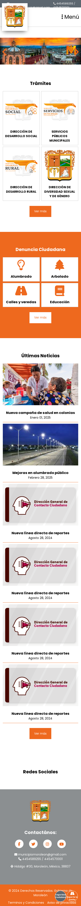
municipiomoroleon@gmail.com (28, 5)
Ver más (40, 211)
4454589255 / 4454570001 (64, 5)
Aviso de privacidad (61, 902)
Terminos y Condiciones (26, 902)
